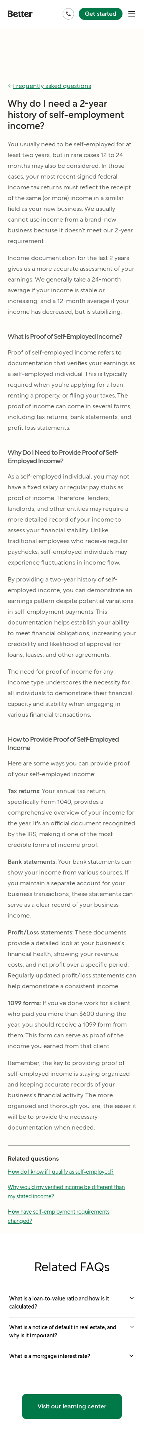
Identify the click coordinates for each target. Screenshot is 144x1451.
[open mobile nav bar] (131, 13)
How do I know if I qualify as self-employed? (61, 1172)
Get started (100, 13)
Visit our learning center (72, 1406)
